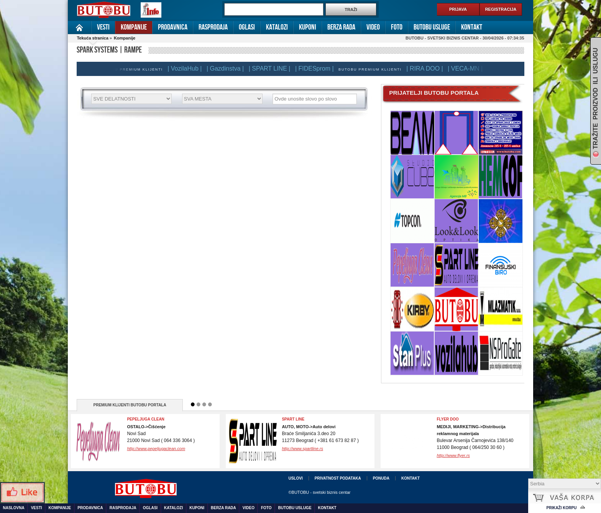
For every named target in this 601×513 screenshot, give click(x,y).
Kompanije (134, 27)
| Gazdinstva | (227, 68)
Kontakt (471, 27)
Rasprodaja (213, 27)
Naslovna (79, 27)
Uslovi (295, 478)
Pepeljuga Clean (145, 419)
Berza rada (341, 27)
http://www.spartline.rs (302, 448)
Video (373, 27)
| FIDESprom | (316, 68)
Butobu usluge (432, 27)
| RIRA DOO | (426, 68)
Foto (396, 27)
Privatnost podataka (338, 478)
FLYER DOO (447, 419)
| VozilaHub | (186, 68)
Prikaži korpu (562, 508)
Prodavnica (172, 27)
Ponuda (381, 478)
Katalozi (277, 27)
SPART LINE (293, 419)
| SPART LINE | (271, 68)
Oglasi (247, 27)
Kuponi (307, 27)
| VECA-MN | (467, 68)
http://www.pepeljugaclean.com (156, 448)
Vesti (103, 27)
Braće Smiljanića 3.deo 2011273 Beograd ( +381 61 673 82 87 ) (320, 433)
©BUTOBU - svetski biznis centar (319, 492)
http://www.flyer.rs (453, 455)
